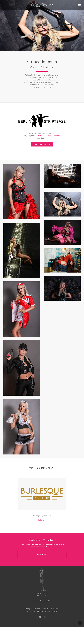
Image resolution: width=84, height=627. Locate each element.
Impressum (42, 596)
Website (42, 520)
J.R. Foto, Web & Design (47, 611)
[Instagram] (44, 617)
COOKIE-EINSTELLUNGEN (42, 601)
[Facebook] (40, 617)
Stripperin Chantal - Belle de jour (38, 609)
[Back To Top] (80, 623)
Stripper (56, 136)
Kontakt (42, 554)
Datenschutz (42, 593)
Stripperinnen (43, 136)
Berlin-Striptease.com (42, 144)
